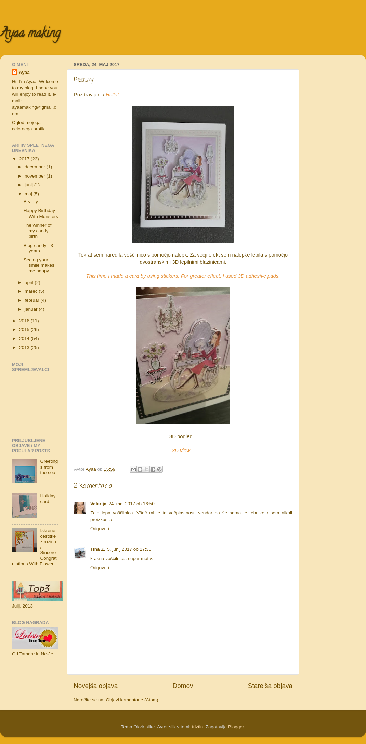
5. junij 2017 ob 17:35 (129, 549)
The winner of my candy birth (38, 231)
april (30, 282)
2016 (25, 320)
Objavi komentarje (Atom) (132, 699)
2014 (25, 338)
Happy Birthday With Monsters (41, 213)
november (36, 176)
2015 (25, 329)
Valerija (98, 503)
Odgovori (99, 528)
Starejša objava (270, 685)
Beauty (31, 201)
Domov (183, 685)
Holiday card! (47, 498)
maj (29, 193)
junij (29, 184)
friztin (197, 726)
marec (32, 291)
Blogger (236, 726)
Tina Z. (97, 549)
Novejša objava (96, 685)
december (36, 166)
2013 (25, 347)
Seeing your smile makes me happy (39, 265)
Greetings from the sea (49, 467)
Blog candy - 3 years (38, 248)
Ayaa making (30, 34)
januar (32, 309)
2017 (25, 158)
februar (33, 300)
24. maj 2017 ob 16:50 (131, 503)
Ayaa (24, 72)
